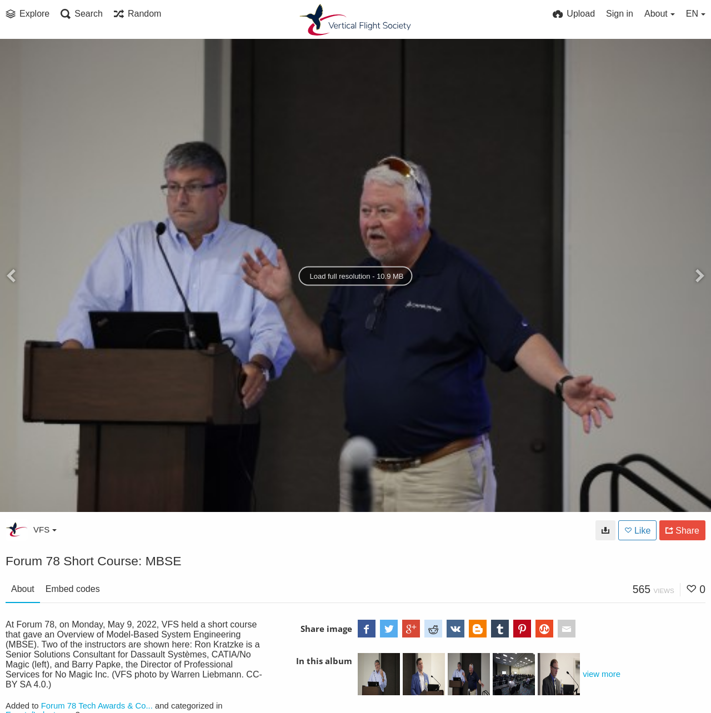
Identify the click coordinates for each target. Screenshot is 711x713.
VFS (45, 529)
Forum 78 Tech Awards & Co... (97, 705)
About (22, 589)
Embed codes (73, 589)
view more (601, 674)
